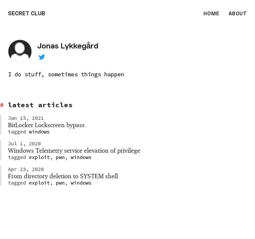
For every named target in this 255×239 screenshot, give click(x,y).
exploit (38, 157)
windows (38, 131)
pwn (59, 157)
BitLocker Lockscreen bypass (46, 124)
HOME (211, 14)
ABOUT (238, 14)
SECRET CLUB (26, 14)
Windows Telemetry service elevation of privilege (74, 150)
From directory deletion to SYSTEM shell (63, 176)
